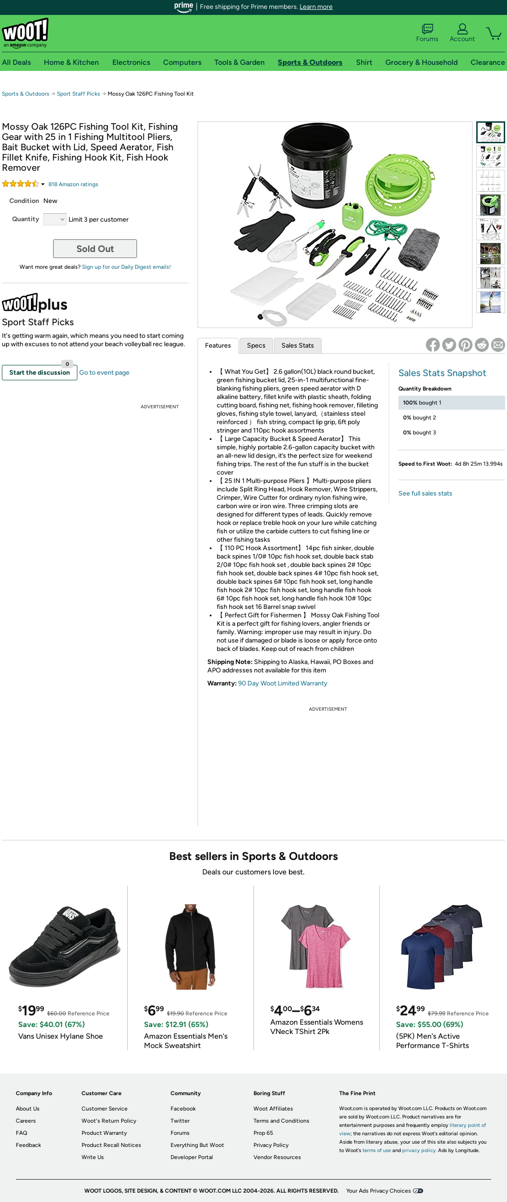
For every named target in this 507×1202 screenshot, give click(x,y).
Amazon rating (73, 184)
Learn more (316, 7)
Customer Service (105, 1108)
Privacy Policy (271, 1145)
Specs (256, 345)
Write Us (93, 1157)
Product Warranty (104, 1133)
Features (218, 345)
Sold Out (95, 248)
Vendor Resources (277, 1157)
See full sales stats (425, 493)
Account (462, 33)
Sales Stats (297, 345)
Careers (26, 1121)
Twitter (180, 1121)
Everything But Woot (197, 1145)
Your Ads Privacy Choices (378, 1191)
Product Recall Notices (111, 1145)
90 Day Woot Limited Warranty (283, 683)
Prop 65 (263, 1133)
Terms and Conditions (281, 1121)
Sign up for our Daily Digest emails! (126, 267)
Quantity (25, 219)
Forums (427, 33)
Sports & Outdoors (25, 94)
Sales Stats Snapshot (442, 372)
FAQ (21, 1133)
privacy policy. (419, 1150)
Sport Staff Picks (78, 94)
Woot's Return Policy (109, 1121)
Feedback (28, 1145)
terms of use (377, 1150)
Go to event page (104, 373)
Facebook (183, 1108)
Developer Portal (192, 1157)
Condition (24, 201)
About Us (28, 1108)
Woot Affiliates (273, 1108)
